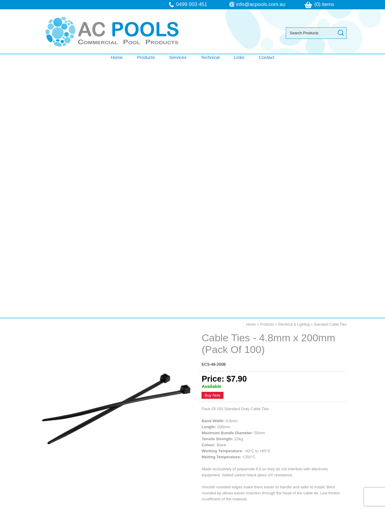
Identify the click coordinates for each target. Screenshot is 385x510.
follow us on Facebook (276, 460)
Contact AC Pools (192, 302)
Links (239, 57)
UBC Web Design (255, 506)
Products (146, 57)
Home (117, 57)
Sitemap (114, 506)
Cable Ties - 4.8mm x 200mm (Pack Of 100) (90, 333)
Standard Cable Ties (330, 68)
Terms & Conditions (70, 448)
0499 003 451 (191, 4)
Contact (266, 57)
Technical (210, 57)
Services (177, 57)
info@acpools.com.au (260, 4)
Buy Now (212, 139)
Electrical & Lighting (294, 68)
